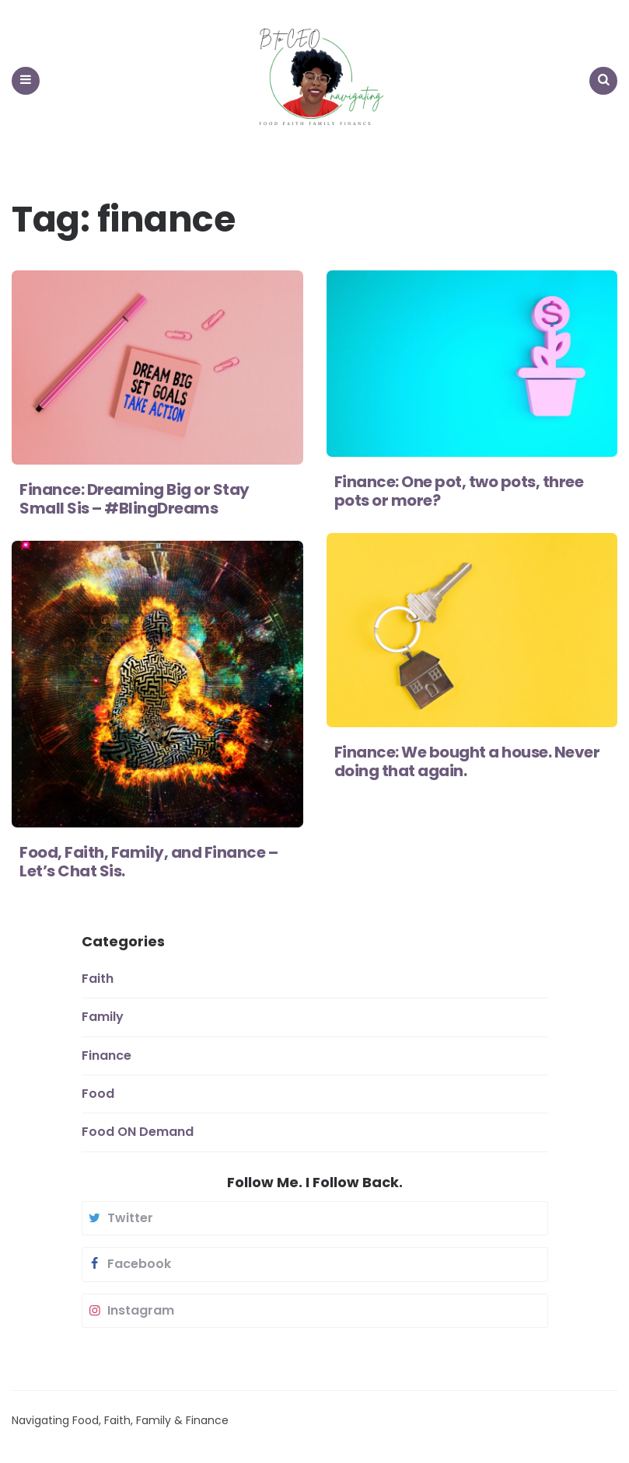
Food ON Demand (138, 1132)
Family (103, 1017)
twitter (119, 1218)
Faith (98, 979)
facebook (128, 1264)
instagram (130, 1310)
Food (98, 1093)
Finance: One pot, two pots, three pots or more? (459, 491)
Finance (106, 1055)
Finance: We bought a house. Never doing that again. (467, 761)
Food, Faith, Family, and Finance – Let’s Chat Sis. (148, 861)
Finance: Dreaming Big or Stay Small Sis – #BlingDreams (134, 499)
